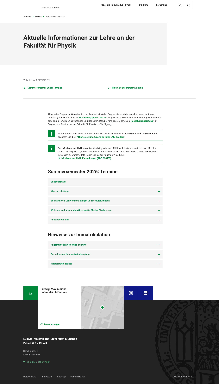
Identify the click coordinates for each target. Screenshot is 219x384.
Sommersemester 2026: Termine (45, 87)
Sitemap (61, 376)
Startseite (27, 17)
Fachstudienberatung (142, 121)
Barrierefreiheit (77, 376)
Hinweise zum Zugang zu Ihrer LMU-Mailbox (101, 137)
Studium (38, 17)
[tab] (105, 182)
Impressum (46, 376)
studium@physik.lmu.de (94, 117)
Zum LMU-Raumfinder (38, 362)
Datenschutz (29, 376)
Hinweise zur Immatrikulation (127, 87)
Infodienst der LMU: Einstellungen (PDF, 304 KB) (86, 158)
